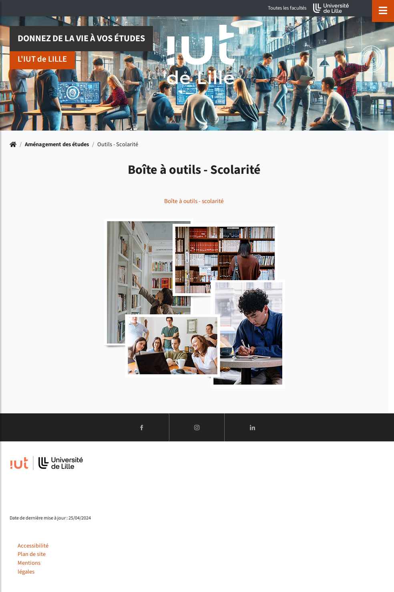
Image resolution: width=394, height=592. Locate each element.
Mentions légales (29, 567)
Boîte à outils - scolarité (194, 201)
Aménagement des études (57, 144)
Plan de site (32, 554)
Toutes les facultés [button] (287, 8)
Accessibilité (33, 546)
